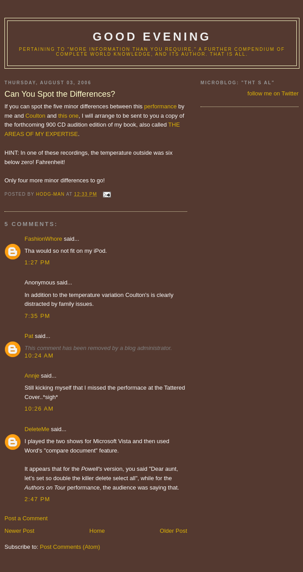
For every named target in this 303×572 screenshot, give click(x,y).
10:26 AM (39, 408)
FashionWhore (43, 238)
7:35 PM (37, 316)
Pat (29, 336)
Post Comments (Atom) (70, 546)
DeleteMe (37, 429)
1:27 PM (37, 262)
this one (68, 115)
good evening (152, 36)
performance (160, 106)
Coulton (35, 115)
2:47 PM (37, 499)
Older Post (173, 530)
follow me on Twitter (273, 93)
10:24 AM (39, 355)
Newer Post (19, 530)
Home (97, 530)
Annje (32, 375)
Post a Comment (26, 518)
